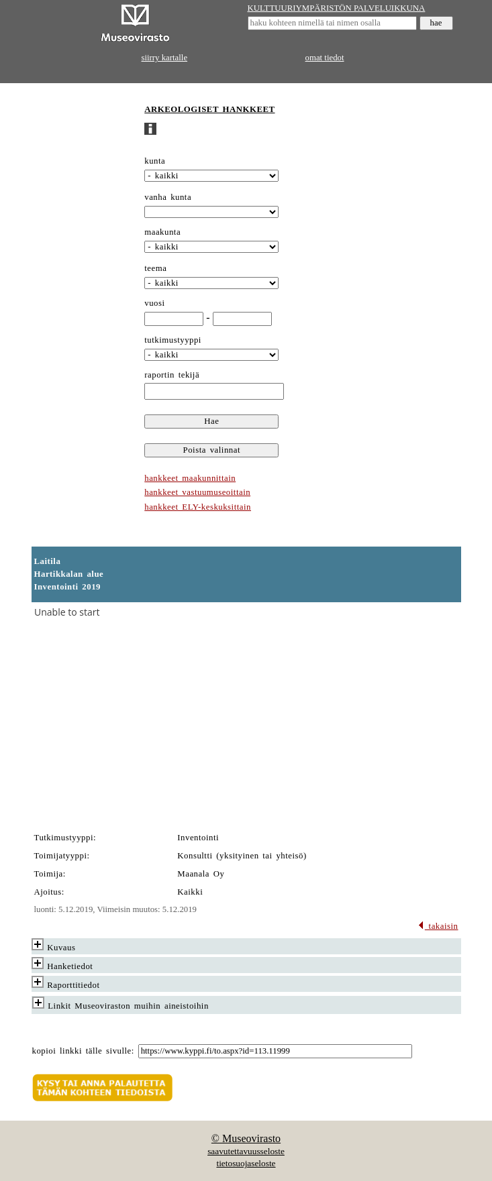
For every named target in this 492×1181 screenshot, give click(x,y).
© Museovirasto (246, 1138)
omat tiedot (324, 57)
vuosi (154, 303)
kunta (154, 161)
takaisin (437, 926)
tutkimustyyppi (172, 340)
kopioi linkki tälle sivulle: (83, 1051)
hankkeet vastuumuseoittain (197, 492)
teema (155, 268)
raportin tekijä (171, 375)
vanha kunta (167, 197)
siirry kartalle (165, 57)
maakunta (162, 232)
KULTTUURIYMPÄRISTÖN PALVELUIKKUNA (337, 8)
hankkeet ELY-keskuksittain (197, 507)
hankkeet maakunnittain (190, 478)
